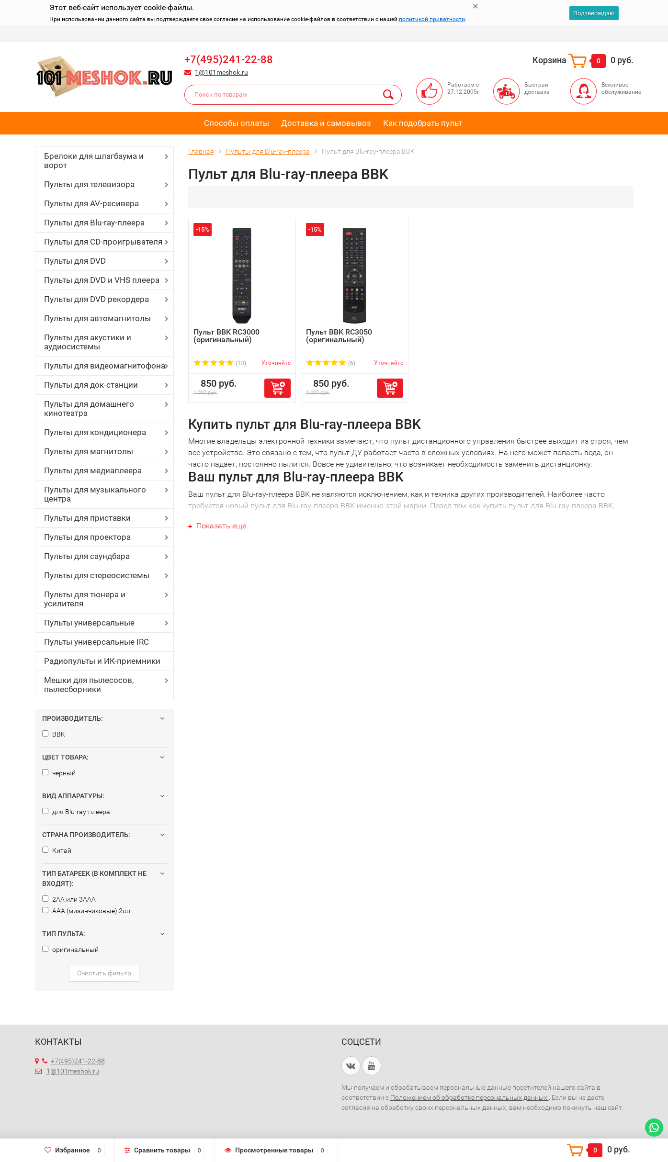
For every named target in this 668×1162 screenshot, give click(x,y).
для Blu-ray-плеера (76, 812)
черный (59, 773)
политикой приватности (432, 19)
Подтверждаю (594, 13)
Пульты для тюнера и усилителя (84, 599)
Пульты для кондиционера (95, 432)
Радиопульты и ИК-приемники (102, 661)
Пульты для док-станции (91, 385)
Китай (56, 850)
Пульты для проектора (87, 537)
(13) (220, 363)
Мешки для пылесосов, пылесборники (89, 684)
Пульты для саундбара (87, 556)
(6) (331, 363)
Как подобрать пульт (422, 123)
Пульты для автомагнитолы (97, 318)
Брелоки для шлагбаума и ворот (94, 160)
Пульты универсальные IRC (96, 642)
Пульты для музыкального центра (95, 494)
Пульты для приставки (87, 518)
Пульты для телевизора (89, 184)
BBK (53, 734)
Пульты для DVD (75, 261)
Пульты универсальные (89, 622)
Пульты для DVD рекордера (96, 299)
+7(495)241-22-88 (228, 60)
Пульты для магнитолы (88, 451)
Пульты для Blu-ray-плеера (94, 222)
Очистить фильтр (104, 973)
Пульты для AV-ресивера (91, 203)
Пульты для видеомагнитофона (104, 365)
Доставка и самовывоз (326, 123)
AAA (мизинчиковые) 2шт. (87, 911)
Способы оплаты (236, 123)
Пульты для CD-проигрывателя (103, 241)
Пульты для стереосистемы (96, 575)
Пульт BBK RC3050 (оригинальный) (339, 335)
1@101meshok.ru (221, 72)
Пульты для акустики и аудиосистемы (87, 342)
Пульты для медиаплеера (93, 470)
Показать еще (217, 525)
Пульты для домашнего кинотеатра (89, 408)
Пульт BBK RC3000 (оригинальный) (226, 335)
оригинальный (70, 949)
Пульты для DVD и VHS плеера (101, 280)
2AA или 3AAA (69, 899)
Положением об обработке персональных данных (469, 1097)
